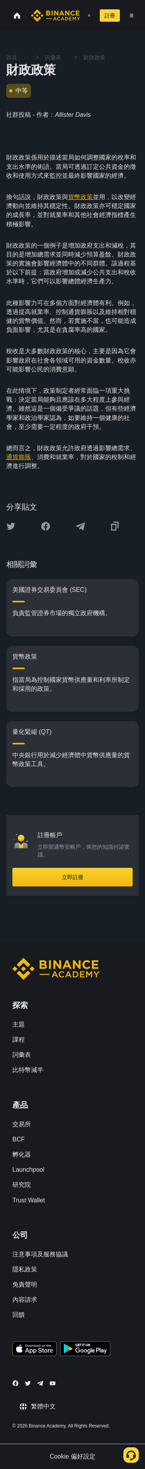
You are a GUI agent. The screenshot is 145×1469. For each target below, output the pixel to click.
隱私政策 (24, 1269)
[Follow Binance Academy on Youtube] (52, 1383)
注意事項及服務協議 (40, 1254)
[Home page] (55, 15)
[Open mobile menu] (132, 16)
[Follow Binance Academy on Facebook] (15, 1383)
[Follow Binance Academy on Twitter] (28, 1383)
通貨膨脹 (18, 457)
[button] (131, 15)
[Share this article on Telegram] (80, 526)
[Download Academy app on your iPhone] (34, 1349)
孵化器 (21, 1154)
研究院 (21, 1184)
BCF (18, 1139)
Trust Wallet (28, 1200)
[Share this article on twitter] (10, 526)
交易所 (21, 1124)
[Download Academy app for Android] (85, 1349)
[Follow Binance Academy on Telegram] (40, 1383)
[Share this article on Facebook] (45, 526)
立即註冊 (73, 877)
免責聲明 (24, 1284)
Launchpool (28, 1169)
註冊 (109, 15)
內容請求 (24, 1299)
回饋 (18, 1314)
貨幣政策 (80, 197)
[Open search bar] (86, 16)
